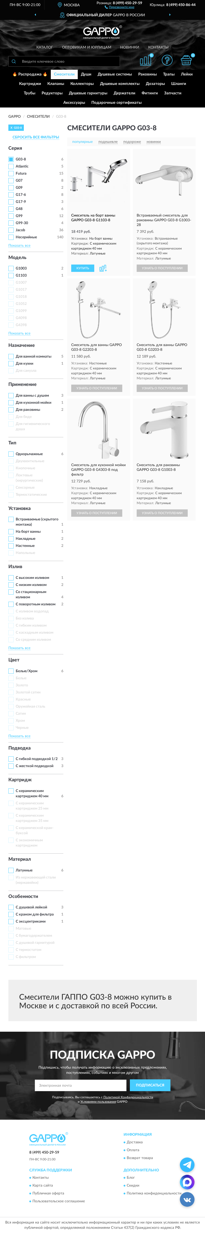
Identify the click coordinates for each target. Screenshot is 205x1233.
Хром (20, 721)
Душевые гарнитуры (88, 93)
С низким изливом (31, 585)
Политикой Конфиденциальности (128, 1097)
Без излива (25, 618)
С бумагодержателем (34, 936)
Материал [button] (19, 859)
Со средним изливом (33, 640)
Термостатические (31, 495)
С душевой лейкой (31, 907)
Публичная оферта (48, 1194)
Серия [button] (15, 148)
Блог (131, 1178)
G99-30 (22, 223)
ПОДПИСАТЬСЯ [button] (150, 1085)
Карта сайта (42, 1186)
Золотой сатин (28, 692)
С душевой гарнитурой (35, 943)
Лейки (187, 74)
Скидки (133, 1186)
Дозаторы (155, 84)
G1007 (21, 282)
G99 (19, 216)
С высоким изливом (32, 578)
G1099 (21, 311)
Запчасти (172, 93)
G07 (19, 180)
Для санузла (26, 371)
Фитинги (150, 93)
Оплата (133, 1150)
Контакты (158, 47)
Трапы (169, 74)
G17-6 (21, 195)
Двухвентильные (30, 461)
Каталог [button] (44, 47)
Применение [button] (22, 384)
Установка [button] (19, 508)
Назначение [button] (21, 345)
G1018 (21, 297)
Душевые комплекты (120, 84)
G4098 (21, 318)
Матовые (23, 928)
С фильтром (26, 957)
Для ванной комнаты (33, 356)
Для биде (24, 417)
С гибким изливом (31, 625)
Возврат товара (140, 1158)
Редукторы (52, 93)
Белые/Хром (26, 671)
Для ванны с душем (32, 395)
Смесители (64, 74)
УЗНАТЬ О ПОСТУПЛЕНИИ (162, 268)
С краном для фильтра (35, 914)
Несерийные (26, 237)
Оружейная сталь (30, 706)
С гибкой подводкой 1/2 (37, 759)
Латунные (24, 870)
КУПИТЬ (82, 268)
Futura (21, 173)
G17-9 (21, 202)
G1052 (21, 304)
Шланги (178, 84)
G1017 (21, 290)
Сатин (21, 713)
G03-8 (21, 159)
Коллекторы (82, 84)
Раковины (147, 74)
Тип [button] (12, 443)
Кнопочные (25, 468)
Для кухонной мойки (33, 403)
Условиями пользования (98, 1101)
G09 (19, 188)
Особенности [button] (23, 896)
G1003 (21, 268)
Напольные (25, 553)
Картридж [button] (20, 780)
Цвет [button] (13, 660)
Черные (22, 728)
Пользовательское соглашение (58, 1201)
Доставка (135, 1142)
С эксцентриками (31, 921)
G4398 (21, 325)
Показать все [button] (19, 245)
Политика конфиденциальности (154, 1194)
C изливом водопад (32, 611)
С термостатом (28, 950)
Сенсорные (25, 487)
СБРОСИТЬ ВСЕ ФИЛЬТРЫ (36, 137)
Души (86, 74)
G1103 (21, 275)
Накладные (25, 539)
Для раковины (28, 410)
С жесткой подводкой (34, 766)
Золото (22, 685)
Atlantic (22, 166)
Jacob (20, 230)
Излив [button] (15, 566)
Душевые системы (115, 74)
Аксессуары (74, 103)
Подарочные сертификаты (116, 103)
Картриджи (30, 84)
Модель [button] (17, 257)
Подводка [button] (19, 748)
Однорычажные (29, 454)
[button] (119, 6)
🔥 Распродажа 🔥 (30, 74)
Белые (21, 678)
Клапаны (55, 84)
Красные (23, 699)
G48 (19, 209)
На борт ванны (28, 532)
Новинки (129, 47)
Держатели (124, 93)
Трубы (29, 93)
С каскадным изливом (34, 632)
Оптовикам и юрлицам (86, 47)
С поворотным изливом (36, 604)
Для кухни (24, 363)
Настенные (25, 546)
